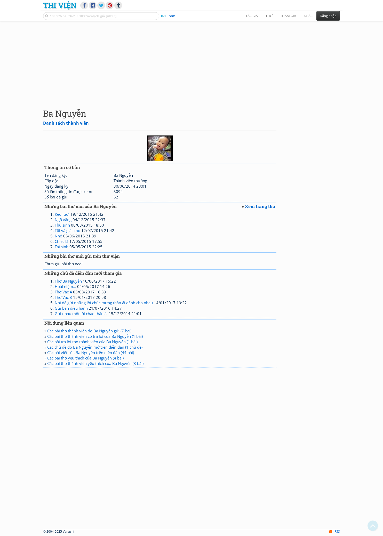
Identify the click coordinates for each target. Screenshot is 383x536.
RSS (334, 531)
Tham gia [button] (288, 15)
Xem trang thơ (260, 206)
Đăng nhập (328, 15)
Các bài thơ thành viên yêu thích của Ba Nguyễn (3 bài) (95, 363)
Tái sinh (61, 246)
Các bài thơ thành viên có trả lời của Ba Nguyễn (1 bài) (95, 336)
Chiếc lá (61, 241)
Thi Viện (59, 5)
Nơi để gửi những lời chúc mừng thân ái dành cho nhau (104, 302)
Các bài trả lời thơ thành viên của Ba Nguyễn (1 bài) (92, 341)
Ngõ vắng (63, 219)
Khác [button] (308, 15)
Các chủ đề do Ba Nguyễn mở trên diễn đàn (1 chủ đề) (94, 347)
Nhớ (58, 235)
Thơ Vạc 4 (63, 291)
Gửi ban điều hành (71, 308)
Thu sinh (62, 225)
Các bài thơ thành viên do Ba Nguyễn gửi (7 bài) (89, 330)
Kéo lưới (62, 214)
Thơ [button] (269, 15)
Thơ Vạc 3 (63, 297)
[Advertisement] (191, 61)
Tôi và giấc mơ (67, 230)
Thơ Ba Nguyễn (68, 281)
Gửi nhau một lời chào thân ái (81, 313)
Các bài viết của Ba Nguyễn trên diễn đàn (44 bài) (90, 352)
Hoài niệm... (65, 286)
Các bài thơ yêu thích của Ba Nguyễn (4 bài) (85, 358)
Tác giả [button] (252, 15)
